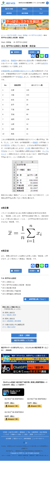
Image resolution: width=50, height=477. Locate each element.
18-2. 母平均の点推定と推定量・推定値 (16, 285)
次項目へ (33, 52)
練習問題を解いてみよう (37, 299)
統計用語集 (25, 13)
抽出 (20, 77)
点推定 (3, 60)
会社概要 (8, 438)
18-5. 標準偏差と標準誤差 (11, 294)
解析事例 (9, 13)
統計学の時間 (9, 9)
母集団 (13, 60)
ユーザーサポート (38, 438)
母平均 (45, 63)
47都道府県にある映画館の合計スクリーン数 (17, 71)
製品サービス (18, 438)
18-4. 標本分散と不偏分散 (11, 291)
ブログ (41, 13)
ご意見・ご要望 (24, 335)
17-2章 (27, 148)
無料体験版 (27, 438)
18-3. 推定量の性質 (9, 288)
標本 (28, 60)
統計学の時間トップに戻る (24, 340)
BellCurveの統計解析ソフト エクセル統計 (32, 3)
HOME (5, 432)
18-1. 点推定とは (8, 282)
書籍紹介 (24, 9)
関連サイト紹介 (16, 434)
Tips (41, 9)
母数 (15, 63)
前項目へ (17, 52)
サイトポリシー (40, 434)
